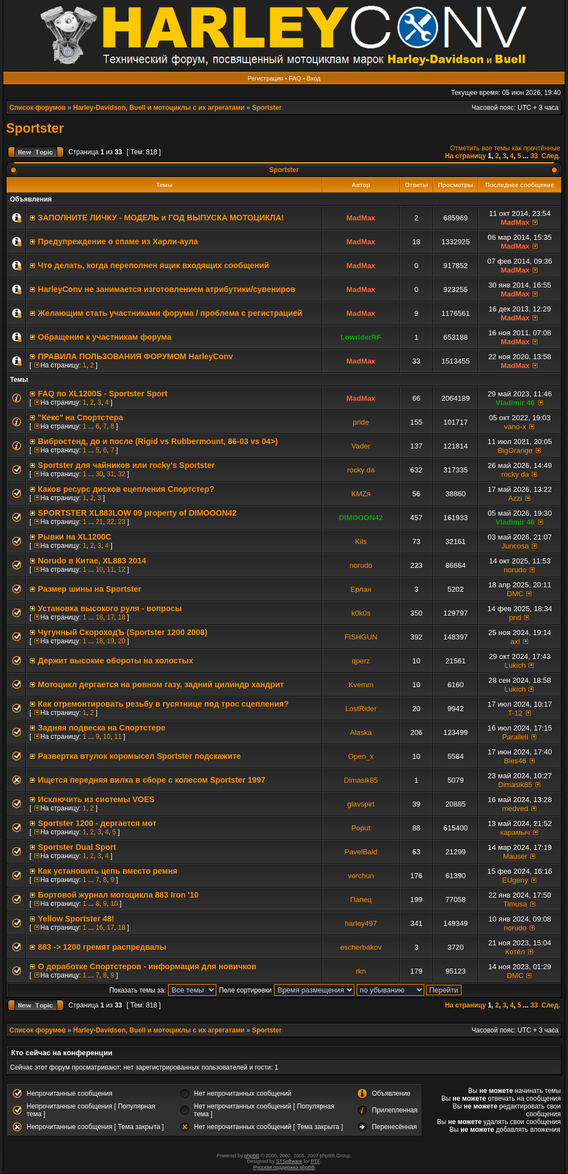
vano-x (515, 426)
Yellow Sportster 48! (76, 918)
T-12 (515, 713)
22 (110, 522)
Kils (361, 541)
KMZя (361, 494)
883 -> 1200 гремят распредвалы (102, 947)
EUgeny (515, 880)
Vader (361, 446)
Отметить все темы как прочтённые (505, 148)
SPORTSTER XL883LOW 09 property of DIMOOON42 (137, 512)
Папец (361, 899)
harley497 (361, 923)
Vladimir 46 (514, 403)
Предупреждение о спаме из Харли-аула (118, 241)
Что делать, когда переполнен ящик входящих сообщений (153, 265)
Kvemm (360, 685)
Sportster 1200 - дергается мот (97, 823)
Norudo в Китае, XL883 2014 (92, 560)
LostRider (360, 708)
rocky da (361, 470)
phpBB (251, 1155)
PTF (315, 1161)
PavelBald (360, 852)
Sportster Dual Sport (77, 847)
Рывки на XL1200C (74, 536)
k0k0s (360, 613)
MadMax (361, 218)
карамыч (515, 832)
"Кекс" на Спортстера (80, 417)
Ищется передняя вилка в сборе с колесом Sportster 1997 (151, 779)
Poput (360, 828)
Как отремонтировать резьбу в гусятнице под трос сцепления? (163, 703)
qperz (361, 661)
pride (361, 422)
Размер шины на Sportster (89, 589)
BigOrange (515, 450)
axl (515, 641)
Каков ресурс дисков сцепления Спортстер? (126, 489)
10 (99, 569)
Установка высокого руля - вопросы (110, 608)
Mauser (515, 856)
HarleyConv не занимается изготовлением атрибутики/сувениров (166, 289)
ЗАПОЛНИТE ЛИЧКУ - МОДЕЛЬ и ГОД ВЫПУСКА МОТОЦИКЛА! (160, 217)
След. (550, 156)
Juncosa (515, 546)
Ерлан (361, 589)
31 (110, 474)
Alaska (361, 732)
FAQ (295, 78)
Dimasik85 (361, 780)
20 (121, 641)
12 (121, 569)
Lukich (515, 665)
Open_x (361, 756)
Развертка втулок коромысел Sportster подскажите (139, 756)
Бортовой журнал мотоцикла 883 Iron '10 (118, 894)
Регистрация (265, 78)
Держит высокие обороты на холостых (115, 660)
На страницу (465, 156)
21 (99, 522)
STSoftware (289, 1161)
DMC (515, 593)
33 (533, 156)
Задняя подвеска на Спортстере (101, 727)
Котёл (515, 952)
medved (515, 808)
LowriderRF (361, 337)
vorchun (361, 875)
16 (99, 617)
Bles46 (515, 761)
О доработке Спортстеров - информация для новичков (147, 966)
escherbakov (361, 947)
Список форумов (37, 108)
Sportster (266, 108)
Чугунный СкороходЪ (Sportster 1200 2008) (122, 632)
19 (110, 641)
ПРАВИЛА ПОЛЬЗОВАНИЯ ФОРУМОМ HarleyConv (135, 356)
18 (121, 617)
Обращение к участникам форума (104, 336)
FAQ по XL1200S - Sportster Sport (102, 393)
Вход (314, 78)
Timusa (515, 904)
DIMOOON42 (361, 517)
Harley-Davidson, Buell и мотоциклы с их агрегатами (159, 108)
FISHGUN (360, 637)
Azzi (515, 498)
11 (110, 569)
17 (110, 617)
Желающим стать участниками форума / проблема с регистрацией (170, 313)
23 (121, 522)
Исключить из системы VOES (96, 799)
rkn (361, 971)
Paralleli (515, 737)
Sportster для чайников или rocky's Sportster (126, 465)
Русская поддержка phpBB (284, 1167)
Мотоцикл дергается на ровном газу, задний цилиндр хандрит (161, 684)
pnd (515, 617)
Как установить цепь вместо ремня (107, 870)
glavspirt (360, 804)
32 (121, 474)
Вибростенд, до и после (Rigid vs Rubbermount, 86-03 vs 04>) (158, 441)
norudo (360, 565)
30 (99, 474)
